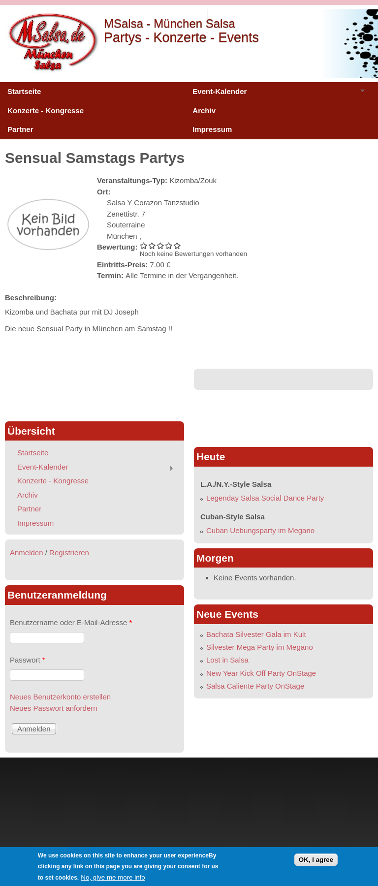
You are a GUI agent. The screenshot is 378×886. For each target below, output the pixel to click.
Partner (20, 129)
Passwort (27, 660)
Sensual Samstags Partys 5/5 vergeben (177, 245)
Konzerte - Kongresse (45, 110)
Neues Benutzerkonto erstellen (60, 697)
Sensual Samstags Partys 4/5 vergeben (169, 245)
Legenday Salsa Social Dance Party (265, 498)
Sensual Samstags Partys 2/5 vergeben (152, 245)
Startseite (24, 91)
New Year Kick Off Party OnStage (261, 673)
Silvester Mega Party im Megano (259, 647)
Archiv (204, 110)
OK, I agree (316, 859)
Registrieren (69, 552)
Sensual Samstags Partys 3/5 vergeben (161, 245)
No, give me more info (113, 877)
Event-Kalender (275, 94)
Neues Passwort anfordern (53, 708)
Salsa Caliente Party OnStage (255, 686)
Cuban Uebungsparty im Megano (260, 530)
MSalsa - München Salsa (169, 23)
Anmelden (26, 552)
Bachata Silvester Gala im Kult (256, 634)
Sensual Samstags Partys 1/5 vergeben (144, 245)
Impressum (212, 129)
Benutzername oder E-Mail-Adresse (71, 622)
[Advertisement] (94, 391)
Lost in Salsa (227, 660)
